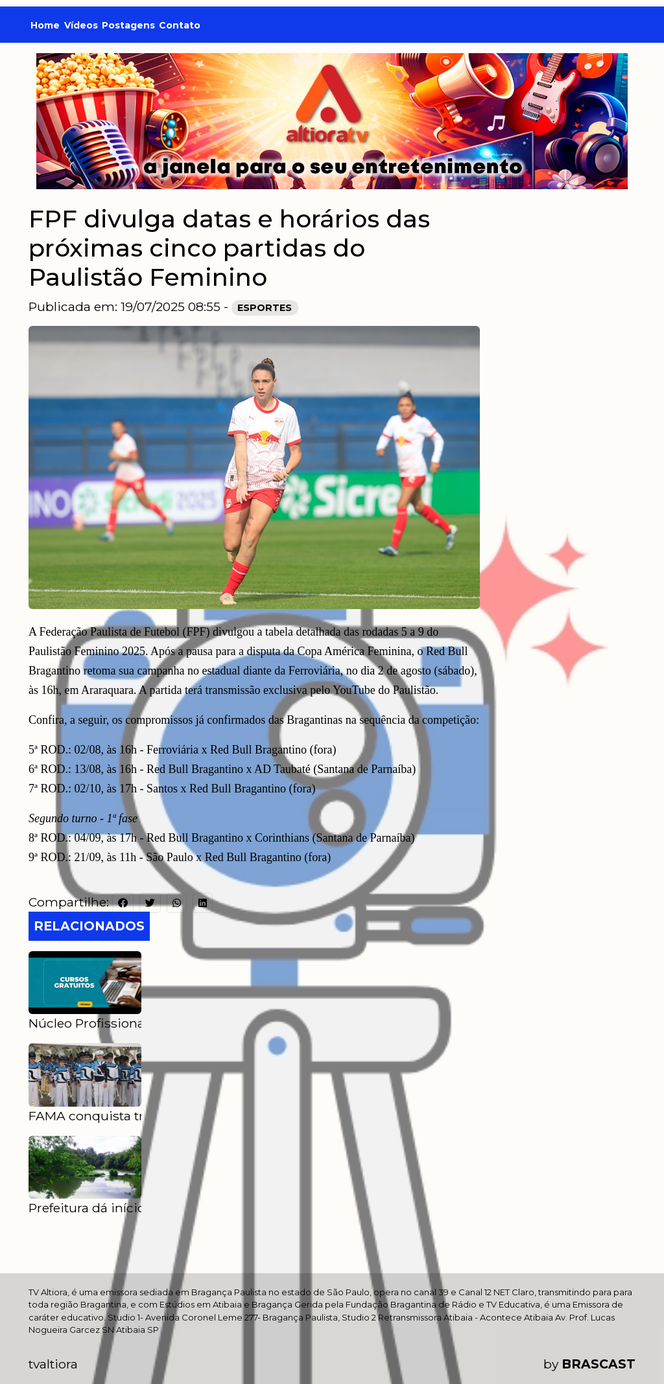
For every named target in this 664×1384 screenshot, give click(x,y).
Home (45, 25)
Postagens (128, 25)
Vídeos (81, 25)
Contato (179, 25)
